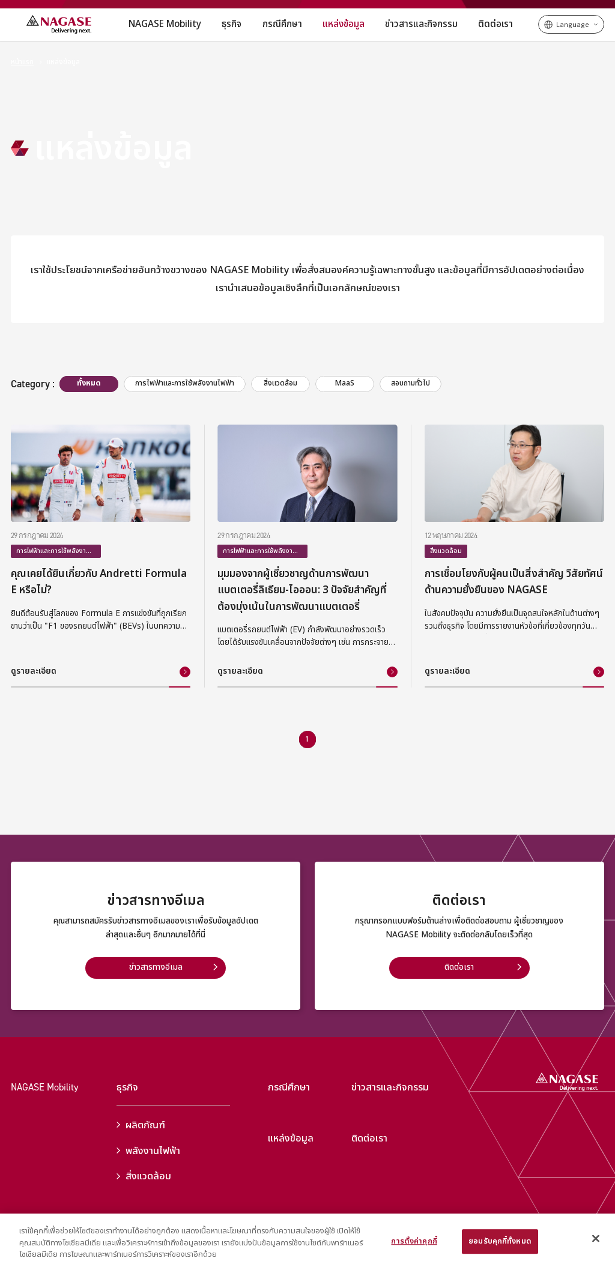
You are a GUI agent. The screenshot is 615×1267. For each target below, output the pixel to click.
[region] (307, 1240)
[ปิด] (596, 1238)
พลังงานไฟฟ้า (148, 1151)
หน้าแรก (22, 62)
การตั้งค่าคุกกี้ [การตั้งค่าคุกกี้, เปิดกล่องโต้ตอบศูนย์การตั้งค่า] (414, 1241)
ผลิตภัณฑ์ (141, 1125)
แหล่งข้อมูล (63, 62)
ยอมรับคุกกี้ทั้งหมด (500, 1241)
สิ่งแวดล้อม (144, 1176)
